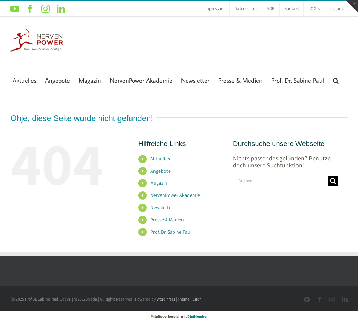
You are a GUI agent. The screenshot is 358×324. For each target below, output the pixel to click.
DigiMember (197, 316)
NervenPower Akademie (175, 195)
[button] (336, 80)
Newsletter (161, 207)
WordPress (166, 299)
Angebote (160, 171)
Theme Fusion (190, 299)
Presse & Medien (167, 219)
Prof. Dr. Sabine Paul (171, 232)
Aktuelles (160, 159)
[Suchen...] (280, 181)
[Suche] (333, 181)
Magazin (158, 183)
